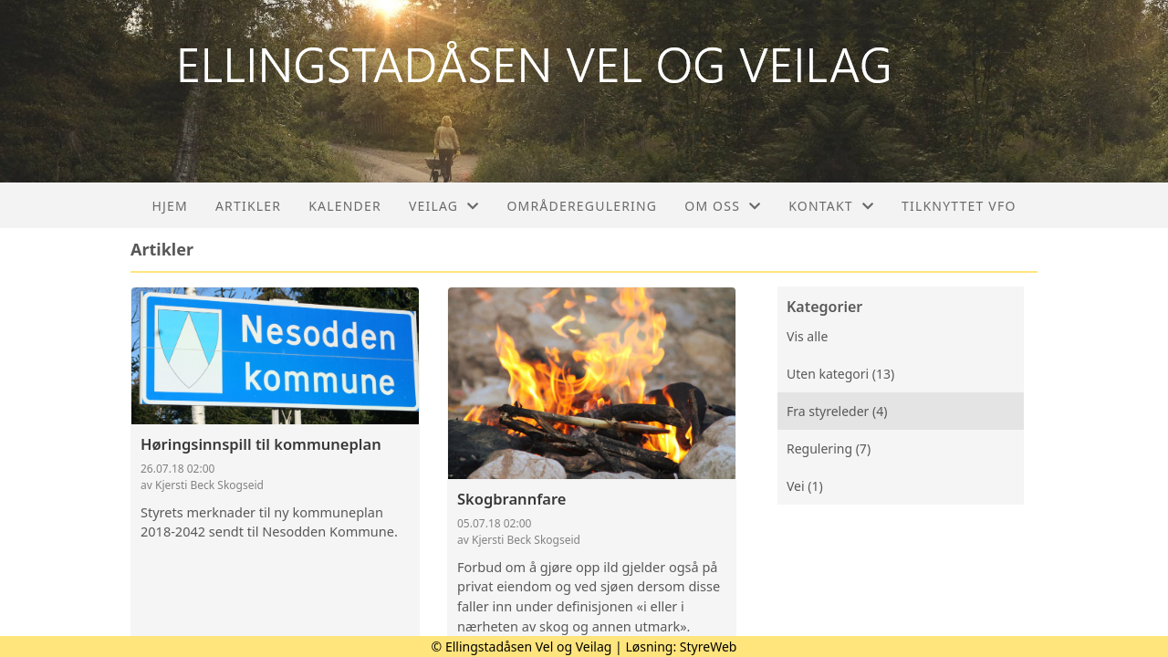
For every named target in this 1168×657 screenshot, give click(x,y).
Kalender (344, 205)
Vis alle (807, 336)
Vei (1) (805, 486)
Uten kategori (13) (840, 373)
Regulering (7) (829, 448)
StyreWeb (708, 646)
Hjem (169, 205)
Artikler (248, 205)
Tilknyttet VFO (959, 205)
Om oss (722, 205)
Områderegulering (581, 205)
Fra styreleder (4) (837, 411)
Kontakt (831, 205)
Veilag (444, 205)
